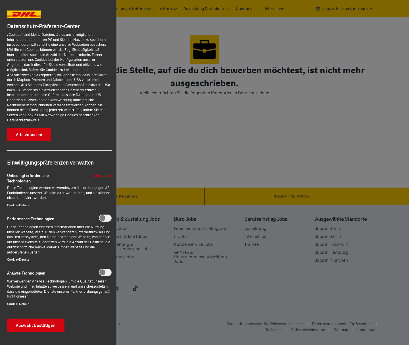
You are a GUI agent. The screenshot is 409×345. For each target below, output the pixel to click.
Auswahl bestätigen (36, 325)
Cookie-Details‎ (18, 205)
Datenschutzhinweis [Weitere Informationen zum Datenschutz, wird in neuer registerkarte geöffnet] (23, 119)
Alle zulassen (29, 134)
